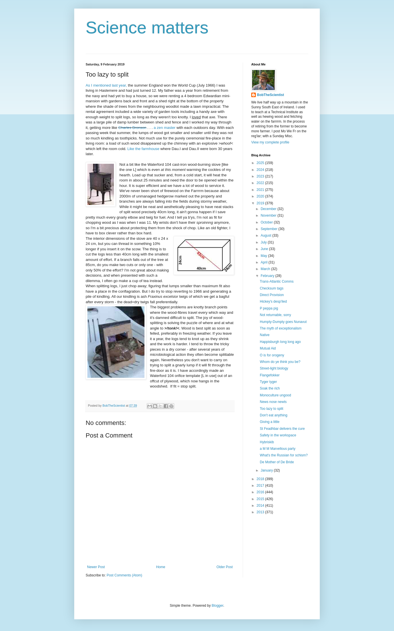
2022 (261, 183)
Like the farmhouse (143, 149)
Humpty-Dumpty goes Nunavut (283, 322)
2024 (261, 170)
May (264, 256)
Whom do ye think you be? (280, 362)
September (269, 229)
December (269, 209)
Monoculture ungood (275, 395)
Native (265, 335)
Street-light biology (274, 368)
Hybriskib (267, 442)
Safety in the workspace (278, 435)
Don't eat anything (273, 415)
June (265, 249)
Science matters (147, 27)
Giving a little (270, 422)
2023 (261, 176)
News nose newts (273, 402)
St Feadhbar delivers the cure (282, 429)
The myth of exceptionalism (280, 328)
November (269, 215)
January (267, 470)
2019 (261, 203)
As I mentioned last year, (106, 85)
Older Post (224, 567)
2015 (261, 499)
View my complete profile (270, 142)
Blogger (217, 606)
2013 (261, 512)
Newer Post (96, 567)
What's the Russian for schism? (284, 455)
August (266, 235)
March (266, 269)
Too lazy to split (271, 409)
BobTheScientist (270, 95)
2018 (261, 479)
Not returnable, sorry (275, 315)
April (264, 262)
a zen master (164, 127)
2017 (261, 486)
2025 (261, 163)
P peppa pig (269, 308)
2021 (261, 190)
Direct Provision (272, 295)
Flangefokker (270, 375)
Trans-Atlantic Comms (277, 281)
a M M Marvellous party (278, 449)
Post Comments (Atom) (124, 575)
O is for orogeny (272, 355)
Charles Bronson (132, 127)
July (264, 242)
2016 (261, 492)
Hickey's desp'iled (273, 301)
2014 (261, 506)
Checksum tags (272, 288)
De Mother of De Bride (277, 462)
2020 (261, 196)
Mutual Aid (268, 348)
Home (160, 567)
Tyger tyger (268, 382)
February (268, 276)
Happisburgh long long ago (280, 342)
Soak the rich (270, 388)
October (267, 222)
